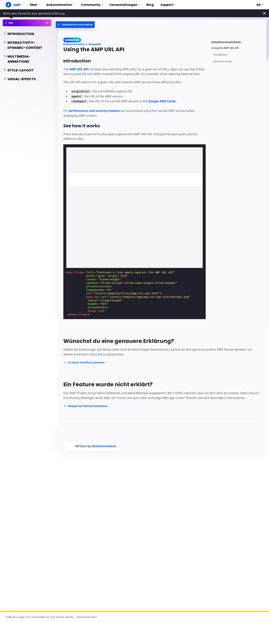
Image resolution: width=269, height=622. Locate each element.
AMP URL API (79, 69)
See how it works (222, 61)
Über (35, 5)
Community (92, 5)
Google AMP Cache (162, 101)
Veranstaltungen (124, 5)
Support (168, 5)
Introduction (220, 54)
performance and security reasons (94, 111)
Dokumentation (60, 5)
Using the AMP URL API (225, 48)
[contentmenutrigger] (236, 41)
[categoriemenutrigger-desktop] (75, 24)
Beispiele (95, 44)
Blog (150, 5)
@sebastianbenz (104, 446)
